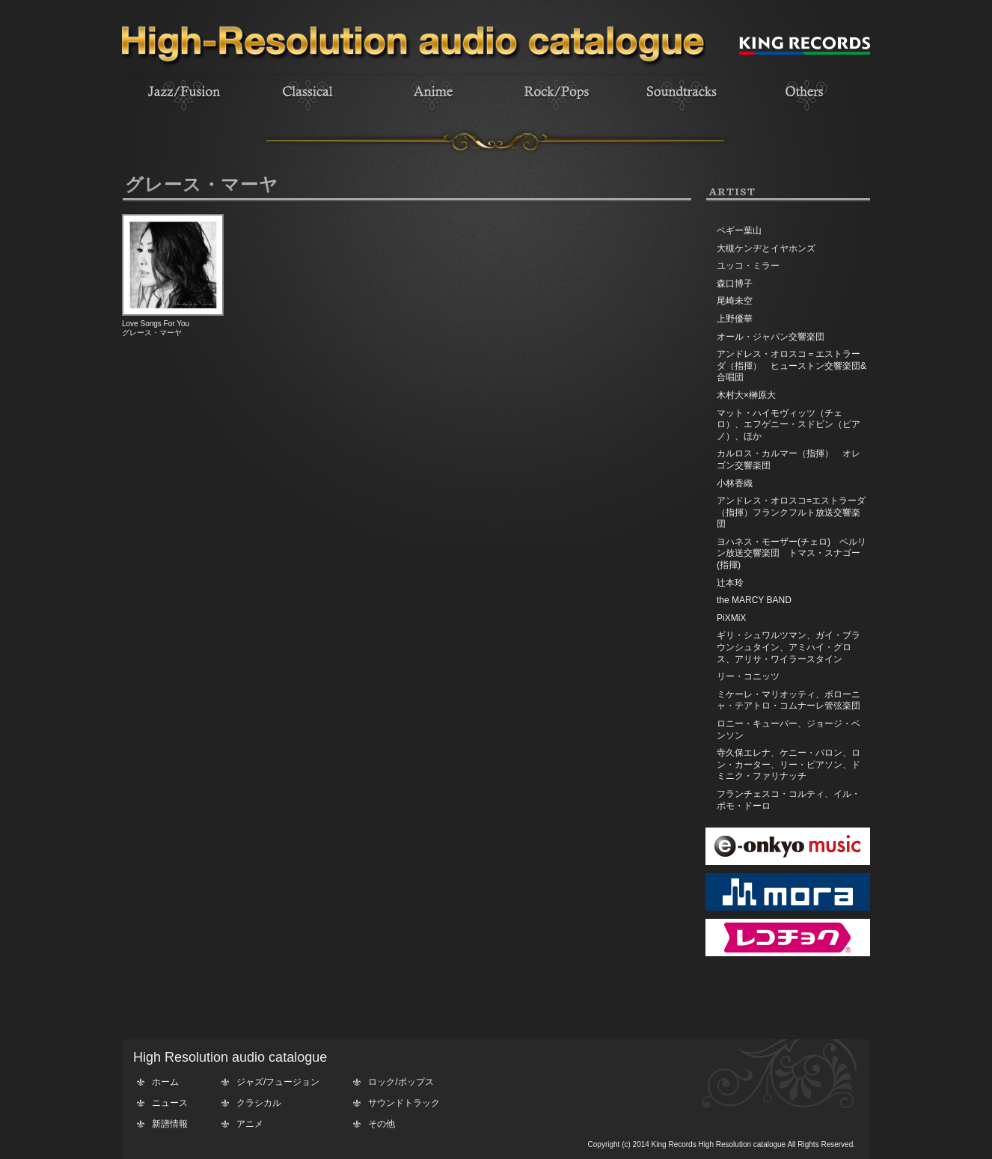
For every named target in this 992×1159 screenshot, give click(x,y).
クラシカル (258, 1103)
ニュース (170, 1103)
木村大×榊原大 (746, 395)
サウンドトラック (404, 1103)
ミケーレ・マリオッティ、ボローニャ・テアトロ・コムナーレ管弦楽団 (788, 700)
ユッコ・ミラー (748, 265)
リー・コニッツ (748, 676)
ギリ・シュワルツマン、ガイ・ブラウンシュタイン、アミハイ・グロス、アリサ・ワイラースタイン (788, 647)
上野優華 (735, 319)
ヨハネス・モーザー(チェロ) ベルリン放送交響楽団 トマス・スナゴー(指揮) (791, 553)
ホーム (165, 1082)
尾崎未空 (735, 301)
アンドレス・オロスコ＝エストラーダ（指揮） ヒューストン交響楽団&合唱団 (791, 365)
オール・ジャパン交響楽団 (770, 336)
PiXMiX (731, 618)
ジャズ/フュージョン (277, 1082)
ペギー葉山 (739, 230)
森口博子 (735, 283)
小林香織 (735, 483)
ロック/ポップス (400, 1082)
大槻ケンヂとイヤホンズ (766, 248)
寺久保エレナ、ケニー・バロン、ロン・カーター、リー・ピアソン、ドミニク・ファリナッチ (788, 764)
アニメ (249, 1124)
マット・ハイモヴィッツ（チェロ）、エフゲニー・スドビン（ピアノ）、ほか (788, 424)
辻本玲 (730, 583)
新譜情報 (170, 1124)
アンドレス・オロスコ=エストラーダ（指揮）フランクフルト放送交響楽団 (791, 512)
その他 (381, 1124)
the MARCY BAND (754, 600)
